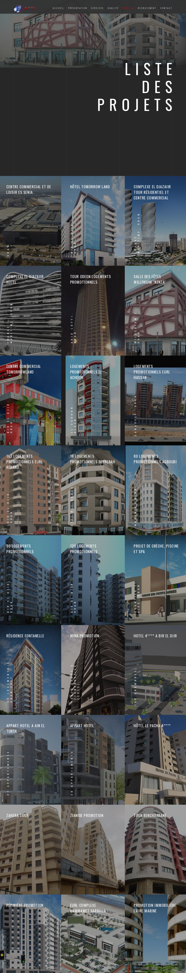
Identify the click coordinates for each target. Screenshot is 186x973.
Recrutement (147, 8)
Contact (166, 8)
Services (97, 8)
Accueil (58, 8)
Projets (128, 8)
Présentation (77, 8)
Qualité (113, 8)
